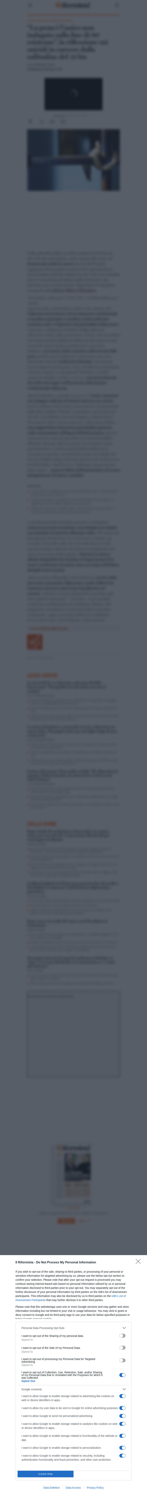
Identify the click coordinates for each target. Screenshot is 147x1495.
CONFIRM (45, 1474)
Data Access (73, 1487)
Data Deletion (51, 1487)
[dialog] (73, 1375)
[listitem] (73, 1328)
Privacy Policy (95, 1487)
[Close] (139, 1262)
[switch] (122, 1336)
